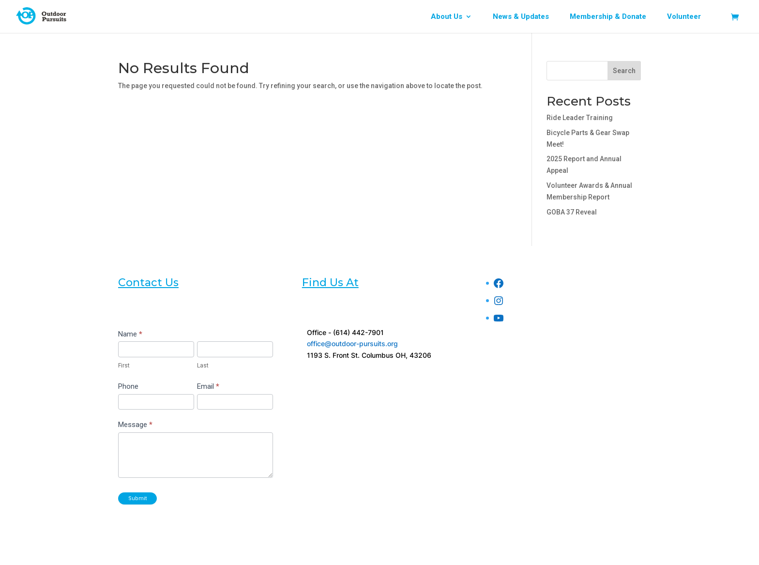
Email (208, 386)
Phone (128, 386)
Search (624, 71)
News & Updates (521, 17)
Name (130, 334)
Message (135, 424)
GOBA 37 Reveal (571, 212)
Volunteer (684, 17)
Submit (137, 498)
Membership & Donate (608, 17)
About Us (446, 17)
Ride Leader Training (579, 118)
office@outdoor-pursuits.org (352, 343)
